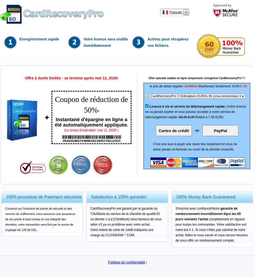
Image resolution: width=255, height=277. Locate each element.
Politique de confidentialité (126, 262)
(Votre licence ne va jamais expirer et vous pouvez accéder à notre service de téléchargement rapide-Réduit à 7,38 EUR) (195, 112)
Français (176, 12)
